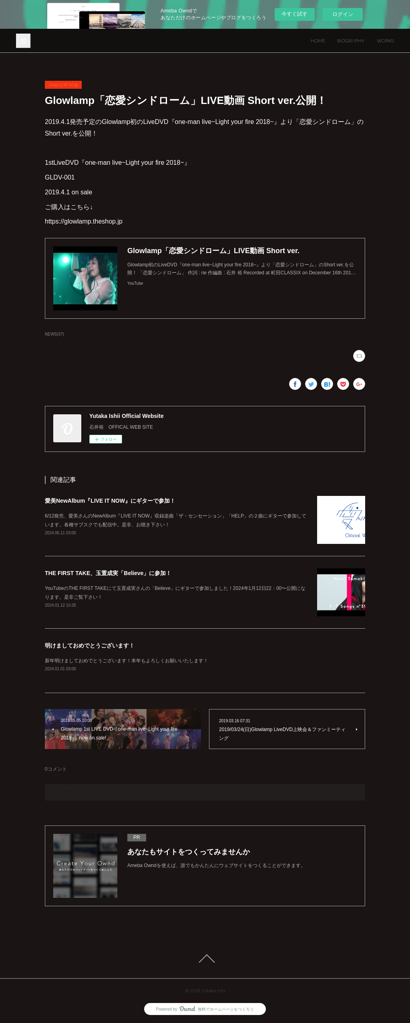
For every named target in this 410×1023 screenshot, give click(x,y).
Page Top (205, 958)
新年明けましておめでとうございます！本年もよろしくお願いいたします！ (126, 660)
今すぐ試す (294, 14)
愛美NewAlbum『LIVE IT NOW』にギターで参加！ (110, 501)
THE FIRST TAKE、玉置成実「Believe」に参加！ (108, 573)
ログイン (342, 14)
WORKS (385, 41)
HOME (318, 41)
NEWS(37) (54, 334)
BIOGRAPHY (351, 41)
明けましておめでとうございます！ (90, 645)
